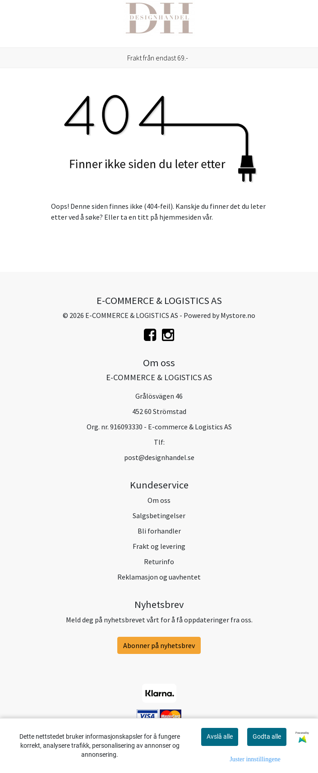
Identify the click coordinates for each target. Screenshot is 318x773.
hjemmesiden (180, 216)
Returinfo (159, 561)
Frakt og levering (159, 546)
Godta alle (267, 736)
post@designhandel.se (159, 457)
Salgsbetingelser (159, 515)
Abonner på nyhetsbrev (159, 645)
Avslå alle (220, 736)
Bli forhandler (159, 530)
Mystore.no (238, 315)
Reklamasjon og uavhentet (159, 576)
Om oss (159, 500)
